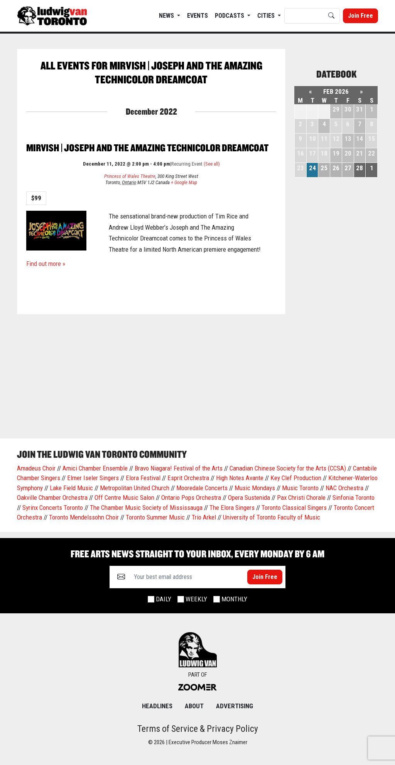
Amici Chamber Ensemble (95, 468)
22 (371, 153)
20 (347, 153)
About (194, 706)
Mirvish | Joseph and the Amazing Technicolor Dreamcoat (147, 147)
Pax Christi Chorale (301, 497)
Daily (163, 599)
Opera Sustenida (249, 497)
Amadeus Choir (36, 468)
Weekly (196, 599)
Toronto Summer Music (155, 517)
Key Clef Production (295, 478)
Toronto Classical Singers (294, 507)
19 (336, 153)
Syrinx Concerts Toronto (52, 507)
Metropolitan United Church (134, 488)
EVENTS (197, 15)
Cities (266, 15)
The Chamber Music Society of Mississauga (146, 507)
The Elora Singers (232, 507)
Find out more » (45, 263)
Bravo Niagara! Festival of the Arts (179, 468)
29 (336, 109)
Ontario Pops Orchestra (191, 497)
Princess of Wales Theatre (129, 176)
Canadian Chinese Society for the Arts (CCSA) (288, 468)
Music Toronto (300, 488)
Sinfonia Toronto (354, 497)
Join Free (360, 15)
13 (347, 138)
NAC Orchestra (344, 488)
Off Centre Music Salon (124, 497)
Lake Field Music (71, 488)
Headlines (157, 706)
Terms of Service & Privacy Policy (197, 728)
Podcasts (230, 15)
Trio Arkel (204, 517)
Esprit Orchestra (188, 478)
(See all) (212, 164)
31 (359, 109)
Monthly (234, 599)
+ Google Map (184, 182)
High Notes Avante (239, 478)
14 (359, 138)
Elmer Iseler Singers (93, 478)
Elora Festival (143, 478)
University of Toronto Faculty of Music (271, 517)
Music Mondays (255, 488)
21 (359, 153)
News (167, 15)
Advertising (234, 706)
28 (359, 168)
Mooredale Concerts (202, 488)
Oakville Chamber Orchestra (52, 497)
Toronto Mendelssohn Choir (84, 517)
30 (347, 109)
